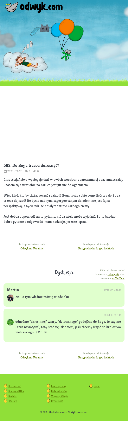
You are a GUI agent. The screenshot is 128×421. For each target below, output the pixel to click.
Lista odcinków (59, 391)
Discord (13, 400)
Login (97, 386)
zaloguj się (113, 274)
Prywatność (57, 400)
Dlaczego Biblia (16, 391)
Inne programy (58, 386)
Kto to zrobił (14, 386)
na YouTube (118, 278)
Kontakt (12, 395)
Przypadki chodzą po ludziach (96, 248)
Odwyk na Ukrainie (32, 248)
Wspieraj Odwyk (59, 395)
